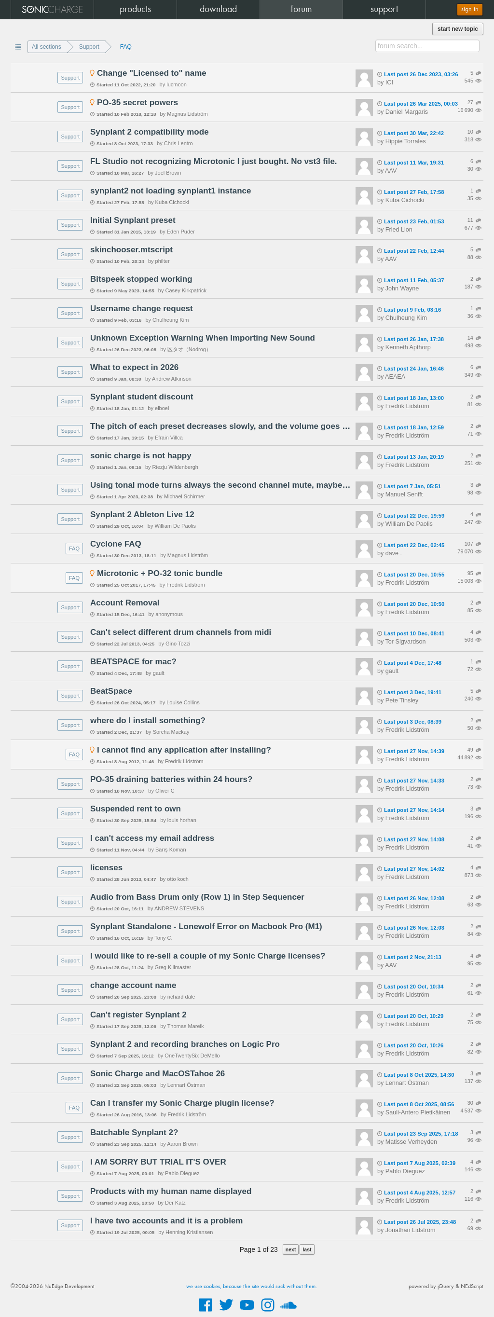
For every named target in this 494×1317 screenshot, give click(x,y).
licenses (106, 867)
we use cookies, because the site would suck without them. (251, 1287)
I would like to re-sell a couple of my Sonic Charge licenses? (207, 955)
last (306, 1249)
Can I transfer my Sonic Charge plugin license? (182, 1103)
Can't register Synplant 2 (138, 1014)
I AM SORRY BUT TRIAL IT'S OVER (158, 1161)
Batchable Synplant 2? (134, 1132)
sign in (470, 9)
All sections (46, 46)
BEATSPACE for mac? (133, 661)
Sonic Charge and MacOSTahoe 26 (157, 1073)
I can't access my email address (152, 838)
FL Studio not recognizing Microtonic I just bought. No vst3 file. (213, 161)
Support (89, 46)
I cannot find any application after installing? (184, 750)
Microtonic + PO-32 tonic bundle (159, 573)
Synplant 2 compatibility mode (149, 132)
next (291, 1249)
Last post (417, 74)
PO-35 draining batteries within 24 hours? (171, 779)
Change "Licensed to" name (151, 73)
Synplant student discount (141, 396)
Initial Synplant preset (133, 220)
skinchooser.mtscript (131, 249)
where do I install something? (148, 720)
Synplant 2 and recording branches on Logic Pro (185, 1044)
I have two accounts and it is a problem (166, 1220)
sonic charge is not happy (141, 455)
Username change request (141, 308)
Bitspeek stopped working (141, 279)
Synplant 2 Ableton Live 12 (142, 514)
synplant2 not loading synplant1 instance (170, 190)
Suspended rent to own (135, 808)
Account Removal (125, 602)
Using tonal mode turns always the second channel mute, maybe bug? (220, 485)
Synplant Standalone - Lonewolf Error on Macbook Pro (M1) (206, 926)
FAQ (126, 46)
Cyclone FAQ (115, 544)
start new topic (458, 29)
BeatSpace (111, 691)
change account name (133, 985)
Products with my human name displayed (170, 1191)
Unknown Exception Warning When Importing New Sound (202, 338)
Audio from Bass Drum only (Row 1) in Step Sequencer (197, 897)
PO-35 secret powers (137, 102)
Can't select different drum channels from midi (180, 632)
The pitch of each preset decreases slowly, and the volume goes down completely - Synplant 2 (220, 426)
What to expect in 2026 (134, 367)
